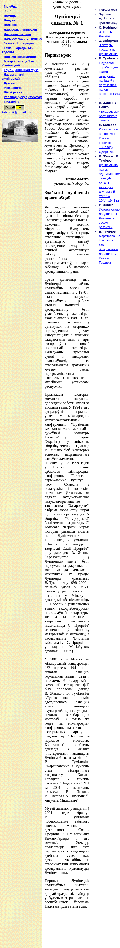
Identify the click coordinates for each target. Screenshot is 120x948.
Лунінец (10, 83)
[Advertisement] (21, 213)
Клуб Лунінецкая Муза (21, 70)
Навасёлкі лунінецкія (20, 29)
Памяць (10, 16)
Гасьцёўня (12, 101)
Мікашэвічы (13, 88)
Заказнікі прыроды (19, 43)
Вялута (9, 20)
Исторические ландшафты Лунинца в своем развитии (109, 218)
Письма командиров (20, 56)
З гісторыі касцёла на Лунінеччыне (108, 49)
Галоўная (11, 6)
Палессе (10, 25)
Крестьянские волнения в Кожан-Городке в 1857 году (109, 138)
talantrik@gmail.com (17, 110)
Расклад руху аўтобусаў (23, 97)
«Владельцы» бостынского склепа (109, 116)
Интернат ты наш (17, 34)
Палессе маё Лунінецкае (23, 38)
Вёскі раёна (13, 92)
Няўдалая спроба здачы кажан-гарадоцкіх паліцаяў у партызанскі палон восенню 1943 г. (109, 80)
